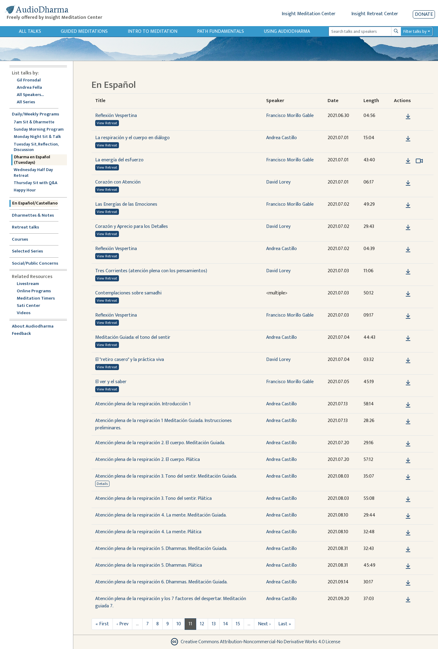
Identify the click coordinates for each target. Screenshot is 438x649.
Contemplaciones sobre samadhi (128, 293)
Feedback (21, 333)
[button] (399, 116)
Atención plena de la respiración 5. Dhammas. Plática (148, 565)
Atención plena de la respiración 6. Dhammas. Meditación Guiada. (161, 582)
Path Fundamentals (220, 31)
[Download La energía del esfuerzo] (408, 161)
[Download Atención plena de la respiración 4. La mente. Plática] (408, 532)
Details (102, 484)
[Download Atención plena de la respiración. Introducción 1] (408, 405)
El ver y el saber (111, 382)
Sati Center (28, 305)
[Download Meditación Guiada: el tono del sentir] (408, 338)
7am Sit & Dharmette (34, 122)
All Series (26, 102)
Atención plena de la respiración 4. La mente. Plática (148, 532)
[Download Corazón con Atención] (408, 183)
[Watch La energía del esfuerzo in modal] (419, 161)
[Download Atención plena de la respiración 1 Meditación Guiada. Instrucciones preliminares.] (408, 421)
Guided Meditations (84, 31)
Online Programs (34, 291)
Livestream (28, 283)
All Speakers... (30, 94)
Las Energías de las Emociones (126, 204)
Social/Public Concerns (35, 263)
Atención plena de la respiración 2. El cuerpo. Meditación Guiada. (160, 443)
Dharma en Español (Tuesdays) (32, 159)
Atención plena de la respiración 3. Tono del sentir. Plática (153, 498)
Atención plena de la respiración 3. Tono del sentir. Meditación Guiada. (166, 476)
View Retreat (107, 123)
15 (238, 624)
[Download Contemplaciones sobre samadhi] (408, 294)
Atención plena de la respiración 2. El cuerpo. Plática (147, 459)
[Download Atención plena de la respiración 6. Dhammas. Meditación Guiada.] (408, 583)
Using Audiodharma (287, 31)
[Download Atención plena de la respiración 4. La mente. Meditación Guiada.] (408, 516)
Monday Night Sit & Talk (37, 136)
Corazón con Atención (118, 182)
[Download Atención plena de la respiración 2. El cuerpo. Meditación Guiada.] (408, 443)
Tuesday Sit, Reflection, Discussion (36, 147)
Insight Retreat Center (374, 14)
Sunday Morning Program (39, 129)
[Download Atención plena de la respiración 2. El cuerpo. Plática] (408, 460)
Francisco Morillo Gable (290, 116)
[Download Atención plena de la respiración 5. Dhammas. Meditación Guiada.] (408, 549)
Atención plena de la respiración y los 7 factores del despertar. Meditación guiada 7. (170, 602)
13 (214, 624)
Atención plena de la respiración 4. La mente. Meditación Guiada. (161, 515)
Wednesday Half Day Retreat (33, 172)
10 (178, 624)
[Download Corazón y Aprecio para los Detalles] (408, 227)
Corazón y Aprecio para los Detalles (131, 226)
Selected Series (31, 251)
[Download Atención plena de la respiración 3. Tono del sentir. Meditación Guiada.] (408, 477)
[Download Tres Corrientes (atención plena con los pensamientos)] (408, 271)
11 (190, 624)
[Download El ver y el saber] (408, 382)
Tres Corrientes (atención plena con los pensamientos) (151, 271)
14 (225, 624)
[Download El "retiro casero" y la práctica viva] (408, 360)
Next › (264, 624)
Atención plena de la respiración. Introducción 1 (143, 404)
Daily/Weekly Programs (38, 114)
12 (202, 624)
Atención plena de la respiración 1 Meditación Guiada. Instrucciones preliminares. (163, 424)
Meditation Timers (36, 298)
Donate (424, 14)
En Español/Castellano (35, 203)
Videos (27, 313)
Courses (20, 239)
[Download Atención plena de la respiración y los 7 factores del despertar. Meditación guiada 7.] (408, 599)
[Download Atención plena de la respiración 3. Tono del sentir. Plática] (408, 499)
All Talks (30, 31)
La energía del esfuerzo (119, 160)
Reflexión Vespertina (116, 116)
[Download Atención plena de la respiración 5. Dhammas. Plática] (408, 566)
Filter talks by (414, 31)
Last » (284, 624)
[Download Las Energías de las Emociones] (408, 205)
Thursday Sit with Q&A (35, 183)
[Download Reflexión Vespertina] (408, 116)
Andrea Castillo (281, 138)
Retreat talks (25, 227)
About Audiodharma (33, 326)
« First (102, 624)
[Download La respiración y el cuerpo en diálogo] (408, 138)
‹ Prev (122, 624)
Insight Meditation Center (308, 14)
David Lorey (278, 182)
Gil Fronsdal (29, 80)
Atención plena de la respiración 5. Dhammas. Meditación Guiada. (161, 548)
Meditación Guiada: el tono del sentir (132, 337)
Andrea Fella (29, 87)
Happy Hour (25, 190)
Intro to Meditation (152, 31)
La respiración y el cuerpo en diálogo (132, 138)
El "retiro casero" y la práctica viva (129, 359)
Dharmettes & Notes (33, 215)
